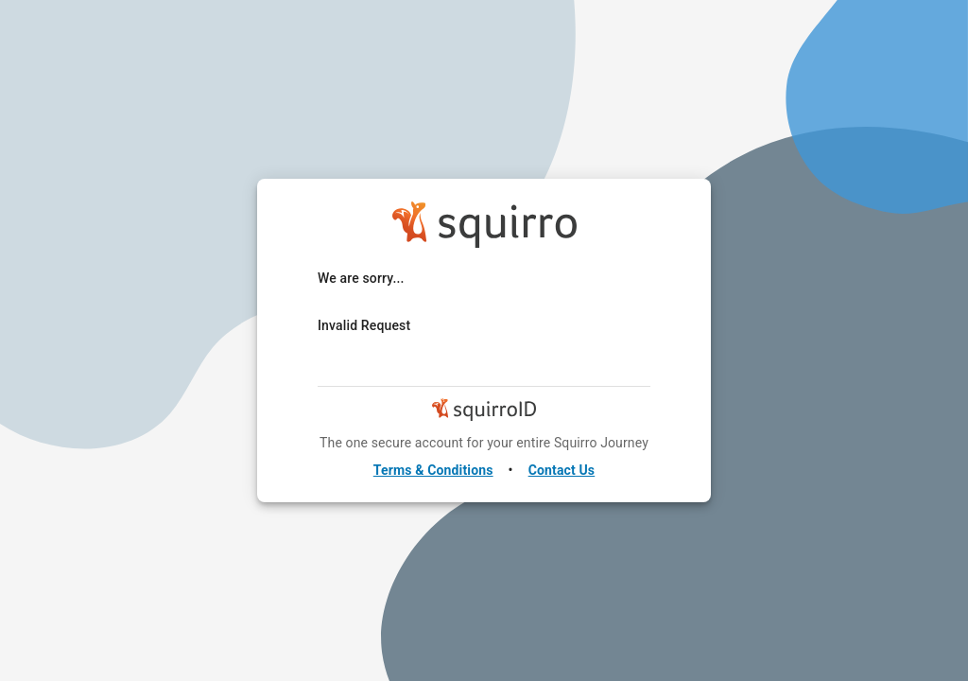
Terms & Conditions (433, 470)
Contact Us (562, 470)
